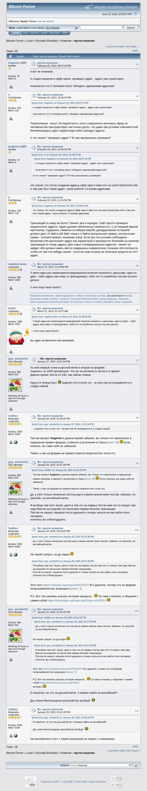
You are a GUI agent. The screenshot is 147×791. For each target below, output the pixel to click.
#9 (137, 463)
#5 (137, 265)
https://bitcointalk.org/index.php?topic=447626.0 (77, 600)
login (39, 21)
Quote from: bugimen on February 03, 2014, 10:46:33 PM (59, 206)
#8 (137, 417)
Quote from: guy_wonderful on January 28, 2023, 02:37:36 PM (62, 537)
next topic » (132, 46)
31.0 (48, 28)
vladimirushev (17, 264)
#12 (137, 711)
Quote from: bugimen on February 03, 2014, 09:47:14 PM (59, 103)
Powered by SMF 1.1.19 (53, 781)
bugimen (14, 62)
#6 (137, 310)
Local (29, 40)
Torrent (55, 28)
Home (16, 33)
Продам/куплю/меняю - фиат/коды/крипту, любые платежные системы (68, 295)
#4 (137, 199)
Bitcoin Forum (14, 40)
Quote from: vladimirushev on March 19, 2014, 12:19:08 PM (61, 317)
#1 (137, 64)
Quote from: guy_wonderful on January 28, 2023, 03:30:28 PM (62, 717)
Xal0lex (13, 415)
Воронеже (35, 299)
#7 (137, 360)
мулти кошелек (84, 40)
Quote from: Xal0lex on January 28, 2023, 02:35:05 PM (58, 470)
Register (54, 33)
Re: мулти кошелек (50, 94)
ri (9, 94)
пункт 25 (112, 442)
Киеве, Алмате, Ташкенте (56, 299)
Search (35, 33)
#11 (137, 611)
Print (135, 50)
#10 (137, 530)
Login (44, 33)
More (65, 33)
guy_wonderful (18, 358)
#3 (137, 148)
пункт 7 (76, 588)
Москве (128, 295)
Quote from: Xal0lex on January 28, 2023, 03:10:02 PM (58, 618)
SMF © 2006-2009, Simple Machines (87, 781)
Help (25, 33)
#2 (137, 96)
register (50, 21)
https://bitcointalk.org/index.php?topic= (60, 682)
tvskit (12, 308)
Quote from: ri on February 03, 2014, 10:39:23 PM (56, 155)
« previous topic (114, 46)
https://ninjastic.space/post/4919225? (66, 585)
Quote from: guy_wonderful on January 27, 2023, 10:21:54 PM (62, 424)
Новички (66, 40)
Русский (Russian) (46, 40)
